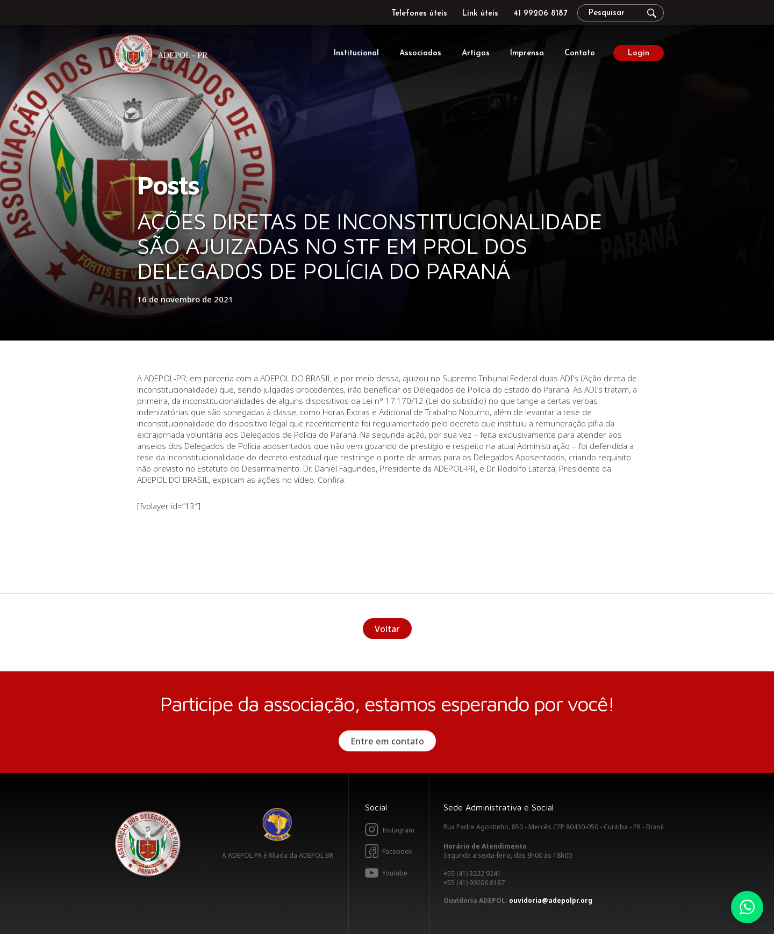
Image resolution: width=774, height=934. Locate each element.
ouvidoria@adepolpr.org (550, 900)
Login (638, 53)
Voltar (387, 629)
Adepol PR (164, 55)
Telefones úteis (419, 14)
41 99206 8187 (540, 14)
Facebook (397, 851)
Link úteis (480, 14)
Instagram (398, 830)
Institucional (356, 53)
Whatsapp (747, 907)
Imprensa (527, 53)
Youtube (394, 873)
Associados (420, 53)
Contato (579, 53)
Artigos (476, 53)
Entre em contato (387, 741)
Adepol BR (277, 824)
